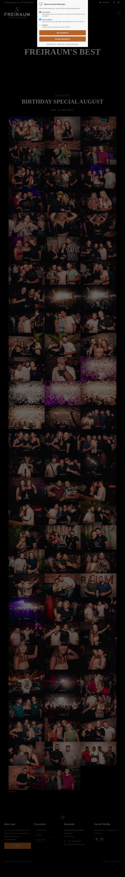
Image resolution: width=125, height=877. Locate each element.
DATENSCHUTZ (51, 44)
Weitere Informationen (72, 44)
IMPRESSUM (61, 44)
